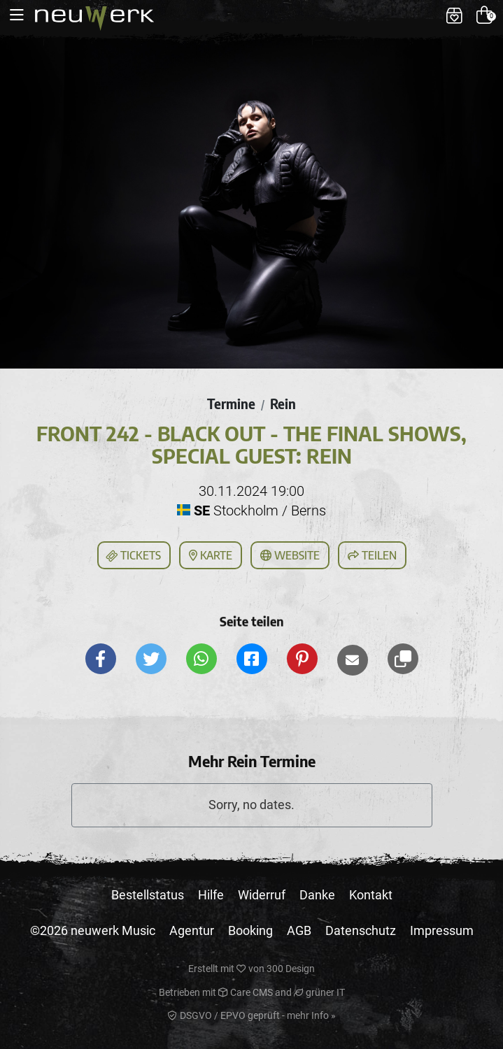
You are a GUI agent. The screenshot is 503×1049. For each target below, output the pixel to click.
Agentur (191, 930)
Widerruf (261, 894)
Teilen (372, 555)
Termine (231, 403)
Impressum (442, 930)
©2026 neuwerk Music (92, 930)
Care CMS (245, 992)
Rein (283, 403)
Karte (210, 555)
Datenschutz (360, 930)
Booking (250, 930)
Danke (317, 894)
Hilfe (211, 894)
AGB (299, 930)
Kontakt (370, 894)
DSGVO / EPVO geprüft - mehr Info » (252, 1015)
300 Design (291, 968)
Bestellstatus (147, 894)
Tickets (133, 556)
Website (290, 555)
